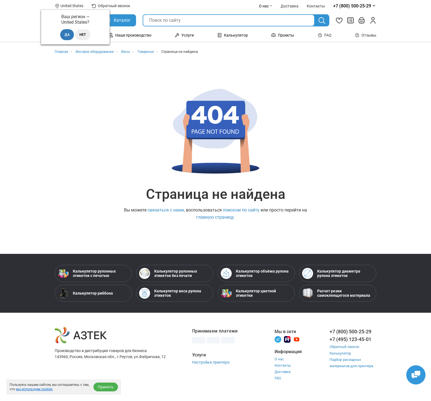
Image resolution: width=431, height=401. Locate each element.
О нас (265, 6)
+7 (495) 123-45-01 (350, 339)
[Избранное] (339, 20)
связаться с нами (166, 210)
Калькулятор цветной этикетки (248, 293)
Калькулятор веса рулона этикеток (170, 293)
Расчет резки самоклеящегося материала (336, 293)
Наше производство (130, 35)
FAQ (324, 35)
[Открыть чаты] (416, 374)
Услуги (184, 35)
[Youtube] (296, 339)
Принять (106, 387)
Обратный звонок (111, 6)
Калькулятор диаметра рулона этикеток (331, 273)
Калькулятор (232, 35)
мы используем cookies (34, 389)
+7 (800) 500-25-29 (350, 331)
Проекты (282, 35)
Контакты (283, 365)
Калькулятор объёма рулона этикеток (255, 273)
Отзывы (365, 35)
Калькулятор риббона (85, 293)
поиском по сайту (241, 210)
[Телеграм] (278, 339)
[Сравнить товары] (350, 20)
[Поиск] (322, 20)
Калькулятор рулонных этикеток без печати (168, 273)
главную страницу (215, 217)
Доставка (283, 372)
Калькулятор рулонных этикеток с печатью (87, 273)
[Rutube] (287, 339)
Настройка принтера (211, 362)
